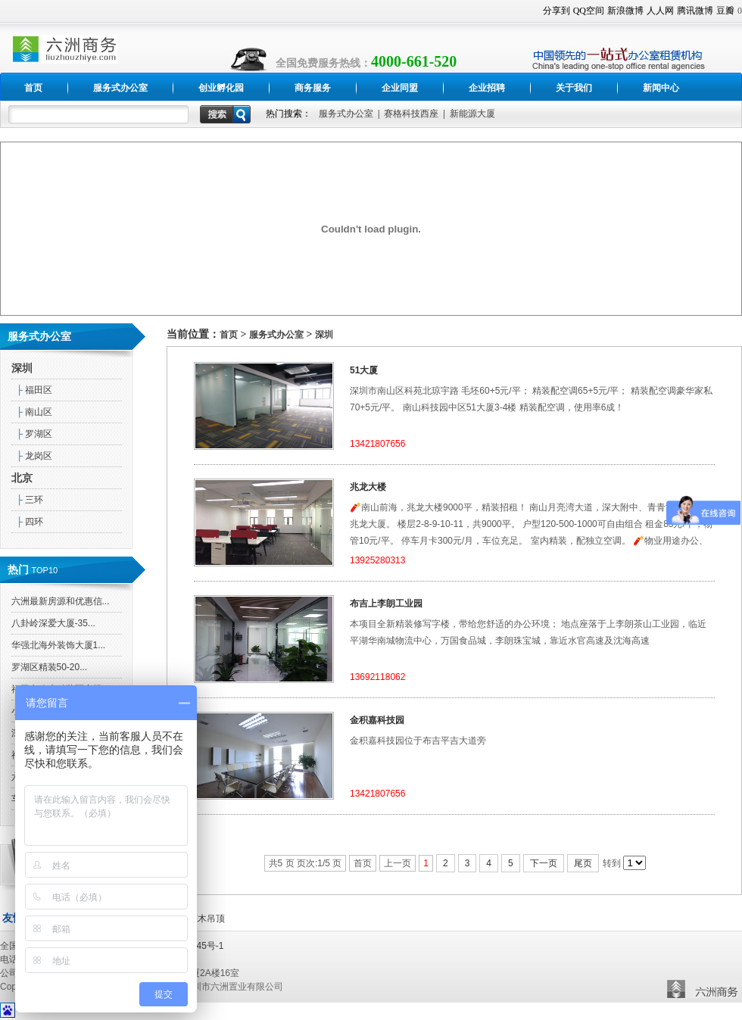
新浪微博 (625, 10)
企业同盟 (400, 88)
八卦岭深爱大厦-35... (53, 623)
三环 (27, 499)
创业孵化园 (221, 88)
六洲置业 (704, 986)
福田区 (32, 390)
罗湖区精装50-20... (49, 667)
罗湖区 (32, 434)
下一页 (543, 863)
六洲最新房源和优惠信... (60, 601)
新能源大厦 (472, 113)
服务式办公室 (120, 88)
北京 (22, 478)
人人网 (660, 10)
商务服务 (313, 88)
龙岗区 (32, 456)
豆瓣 (725, 10)
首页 (33, 88)
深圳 (22, 368)
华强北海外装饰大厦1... (58, 645)
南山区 (32, 412)
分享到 (556, 10)
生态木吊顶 (202, 918)
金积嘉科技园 (377, 720)
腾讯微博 (695, 10)
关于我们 (574, 88)
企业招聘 (487, 88)
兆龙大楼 (368, 487)
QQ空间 (588, 10)
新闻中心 (661, 88)
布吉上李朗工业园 (386, 603)
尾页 (583, 863)
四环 (27, 521)
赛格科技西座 (411, 113)
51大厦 (364, 370)
